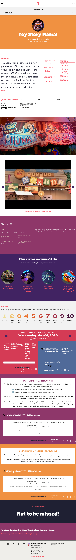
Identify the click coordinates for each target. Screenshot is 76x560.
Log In (73, 3)
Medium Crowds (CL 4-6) (41, 422)
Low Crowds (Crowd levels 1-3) (21, 422)
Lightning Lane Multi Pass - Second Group (9, 108)
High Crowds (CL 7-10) (57, 422)
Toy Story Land (5, 99)
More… (3, 90)
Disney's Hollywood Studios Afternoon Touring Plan (19, 534)
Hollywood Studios (43, 39)
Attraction (32, 39)
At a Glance (8, 12)
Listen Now (38, 556)
